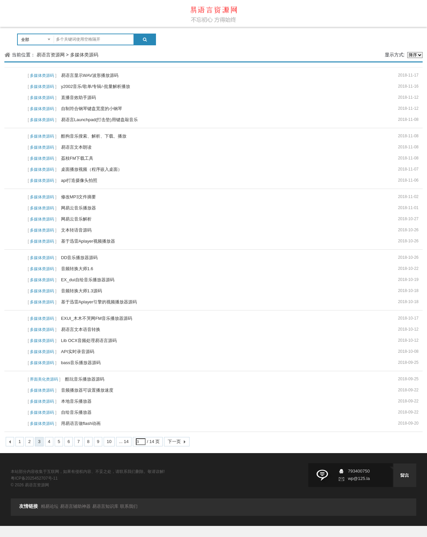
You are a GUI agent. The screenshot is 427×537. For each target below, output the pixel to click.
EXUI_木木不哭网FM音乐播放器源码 (96, 318)
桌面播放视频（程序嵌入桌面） (91, 169)
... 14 (124, 441)
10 (109, 441)
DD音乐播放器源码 (79, 257)
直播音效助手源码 (78, 97)
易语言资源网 (51, 54)
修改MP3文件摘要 (78, 196)
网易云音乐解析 (76, 219)
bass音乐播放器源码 (81, 362)
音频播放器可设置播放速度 (87, 390)
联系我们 (129, 506)
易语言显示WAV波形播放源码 (89, 75)
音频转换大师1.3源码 (81, 290)
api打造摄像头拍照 (79, 180)
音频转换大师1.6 (77, 268)
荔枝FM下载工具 (77, 158)
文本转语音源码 (76, 230)
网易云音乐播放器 (78, 207)
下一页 (174, 441)
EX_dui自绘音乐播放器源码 (87, 279)
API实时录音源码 (77, 351)
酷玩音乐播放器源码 (84, 379)
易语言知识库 (105, 506)
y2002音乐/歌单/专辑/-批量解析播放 (95, 86)
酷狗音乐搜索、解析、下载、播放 (93, 136)
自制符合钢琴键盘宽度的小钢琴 (91, 108)
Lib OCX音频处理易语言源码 (89, 340)
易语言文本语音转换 (80, 329)
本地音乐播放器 (76, 401)
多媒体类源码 (84, 54)
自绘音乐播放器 (76, 412)
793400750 (359, 471)
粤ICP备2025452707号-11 (34, 478)
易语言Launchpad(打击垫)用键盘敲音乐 (99, 119)
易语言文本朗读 (76, 147)
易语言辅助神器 (75, 506)
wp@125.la (359, 478)
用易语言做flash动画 (81, 423)
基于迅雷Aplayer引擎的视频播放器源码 (99, 301)
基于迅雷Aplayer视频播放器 (88, 241)
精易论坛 (49, 506)
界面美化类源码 (44, 379)
